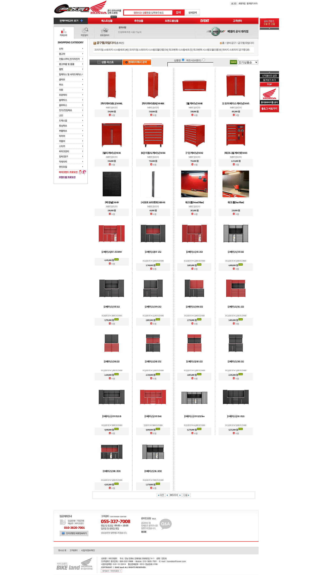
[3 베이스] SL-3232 (153, 471)
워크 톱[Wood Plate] (194, 202)
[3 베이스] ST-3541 (153, 416)
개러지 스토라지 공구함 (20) (235, 49)
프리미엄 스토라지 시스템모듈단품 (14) (148, 49)
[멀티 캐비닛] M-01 (112, 152)
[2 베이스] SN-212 (153, 306)
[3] (176, 495)
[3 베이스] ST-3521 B (111, 416)
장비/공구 (231, 42)
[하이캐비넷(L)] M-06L (112, 103)
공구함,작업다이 (246, 42)
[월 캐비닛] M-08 (194, 103)
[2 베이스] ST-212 (112, 306)
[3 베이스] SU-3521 (235, 416)
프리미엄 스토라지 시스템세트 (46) (111, 49)
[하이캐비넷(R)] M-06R (153, 103)
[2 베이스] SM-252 (194, 306)
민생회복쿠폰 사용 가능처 (129, 32)
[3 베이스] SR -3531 (111, 471)
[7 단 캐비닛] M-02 (194, 152)
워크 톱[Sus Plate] (236, 202)
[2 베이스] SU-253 (194, 251)
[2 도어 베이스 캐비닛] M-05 (235, 103)
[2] (173, 495)
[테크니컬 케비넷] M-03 (236, 152)
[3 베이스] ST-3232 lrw (194, 416)
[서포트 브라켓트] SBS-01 (153, 202)
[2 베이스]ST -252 (153, 251)
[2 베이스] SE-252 (153, 361)
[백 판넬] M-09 (111, 202)
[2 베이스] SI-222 (111, 361)
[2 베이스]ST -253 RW (112, 251)
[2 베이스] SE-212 (236, 361)
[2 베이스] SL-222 (236, 306)
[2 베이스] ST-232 (236, 251)
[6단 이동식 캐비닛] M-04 (153, 152)
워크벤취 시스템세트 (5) (180, 49)
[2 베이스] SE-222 (194, 361)
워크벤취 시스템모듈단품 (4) (207, 49)
